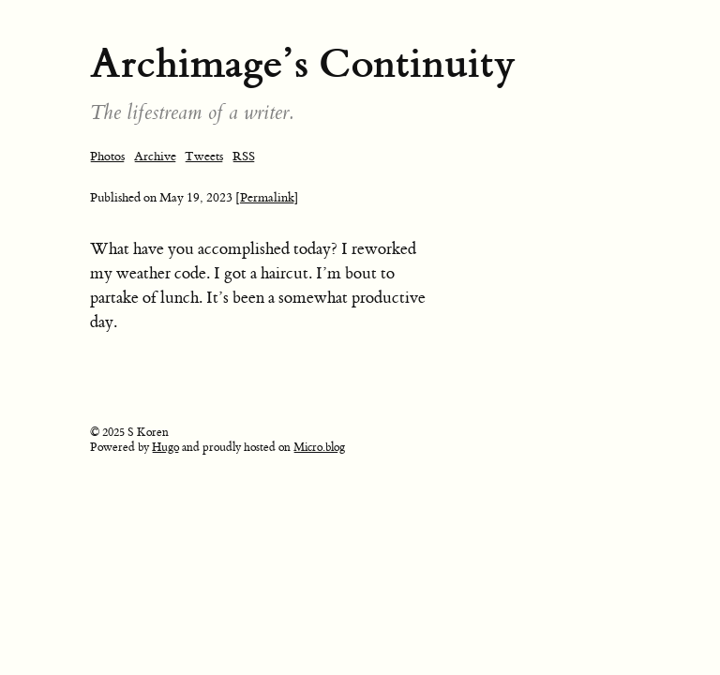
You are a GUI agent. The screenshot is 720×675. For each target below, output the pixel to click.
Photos (107, 156)
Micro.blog (319, 447)
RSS (243, 156)
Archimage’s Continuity (303, 63)
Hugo (165, 447)
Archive (155, 156)
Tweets (204, 156)
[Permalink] (267, 197)
